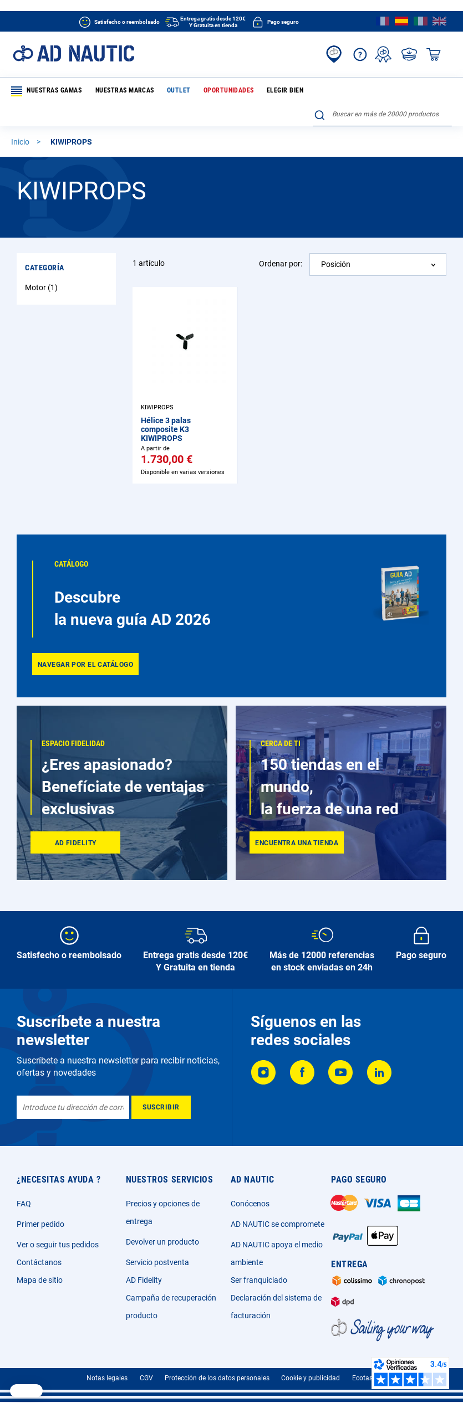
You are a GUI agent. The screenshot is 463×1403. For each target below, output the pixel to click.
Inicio (21, 119)
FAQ (24, 1203)
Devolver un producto (162, 1241)
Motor (42, 265)
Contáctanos (39, 1262)
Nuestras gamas (47, 91)
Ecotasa (364, 1378)
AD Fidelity (144, 1280)
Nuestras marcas (122, 91)
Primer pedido (40, 1224)
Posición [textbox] (335, 242)
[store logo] (73, 53)
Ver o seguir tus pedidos (58, 1244)
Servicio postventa (157, 1262)
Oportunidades (218, 91)
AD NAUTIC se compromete (277, 1224)
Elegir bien (271, 91)
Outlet (172, 91)
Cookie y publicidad (310, 1378)
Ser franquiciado (259, 1280)
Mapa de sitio (40, 1280)
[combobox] (382, 89)
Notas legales (107, 1378)
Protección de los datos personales (217, 1378)
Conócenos (250, 1203)
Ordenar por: (280, 241)
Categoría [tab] (44, 245)
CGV (146, 1378)
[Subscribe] (161, 1107)
